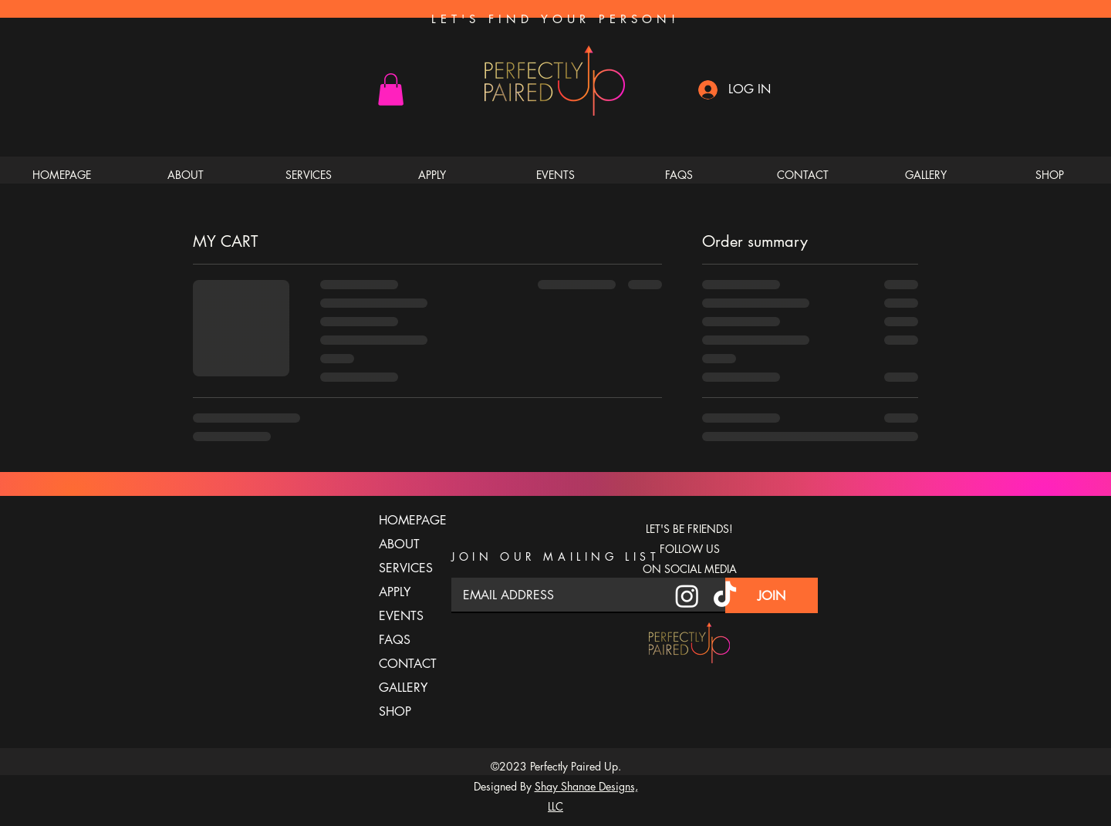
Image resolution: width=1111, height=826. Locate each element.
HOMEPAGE (406, 520)
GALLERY (403, 687)
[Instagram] (687, 596)
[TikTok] (725, 596)
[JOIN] (771, 595)
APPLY (394, 592)
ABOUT (399, 544)
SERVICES (406, 568)
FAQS (394, 640)
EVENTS (401, 616)
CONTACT (406, 664)
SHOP (395, 711)
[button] (390, 89)
